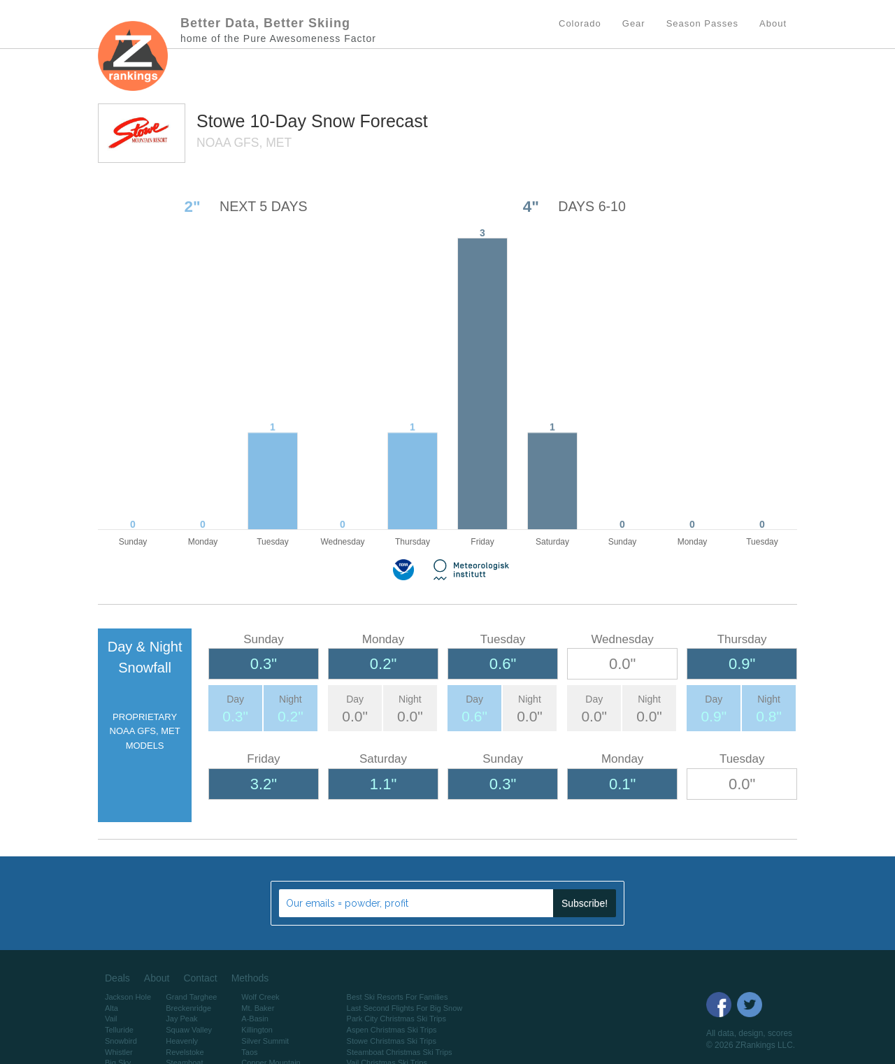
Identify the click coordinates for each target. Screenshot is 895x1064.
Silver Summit (265, 1041)
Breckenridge (188, 1008)
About (157, 978)
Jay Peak (181, 1018)
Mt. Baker (257, 1008)
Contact (200, 978)
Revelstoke (184, 1052)
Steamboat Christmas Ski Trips (399, 1052)
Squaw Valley (189, 1030)
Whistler (119, 1052)
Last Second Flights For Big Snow (405, 1008)
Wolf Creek (260, 997)
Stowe (223, 121)
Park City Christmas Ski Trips (396, 1018)
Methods (250, 978)
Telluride (119, 1030)
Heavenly (182, 1041)
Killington (257, 1030)
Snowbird (121, 1041)
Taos (249, 1052)
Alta (111, 1008)
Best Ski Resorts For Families (397, 997)
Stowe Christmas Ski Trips (391, 1041)
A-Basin (254, 1018)
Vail (111, 1018)
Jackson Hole (128, 997)
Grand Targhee (191, 997)
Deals (117, 978)
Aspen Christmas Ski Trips (392, 1030)
